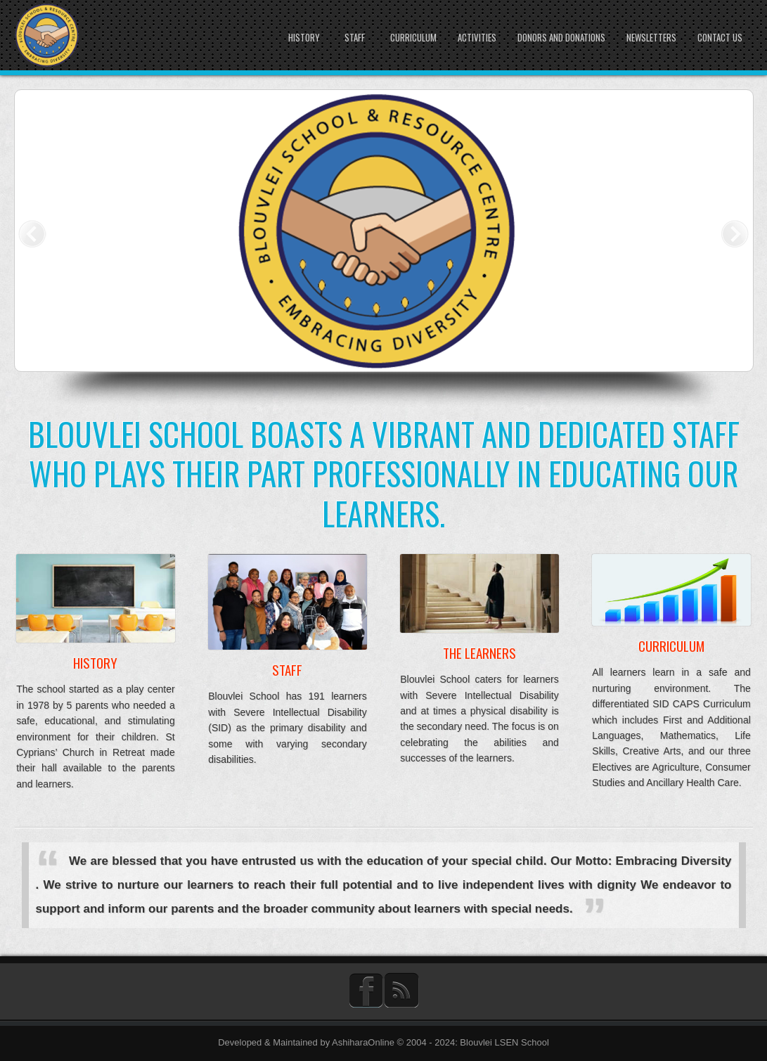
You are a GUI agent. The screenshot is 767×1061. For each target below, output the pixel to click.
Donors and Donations (561, 37)
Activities (477, 37)
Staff (354, 37)
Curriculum (413, 37)
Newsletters (651, 37)
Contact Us (719, 37)
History (304, 37)
